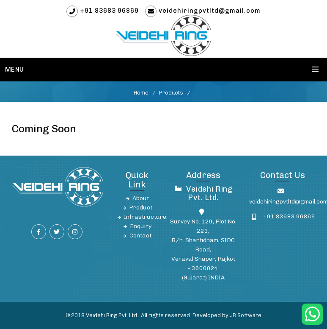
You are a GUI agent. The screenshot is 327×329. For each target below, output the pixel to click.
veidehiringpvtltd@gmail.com (210, 10)
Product (140, 207)
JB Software (245, 315)
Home (141, 92)
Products (171, 92)
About (140, 198)
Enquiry (140, 226)
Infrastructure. (146, 216)
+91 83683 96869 (109, 10)
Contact (140, 235)
